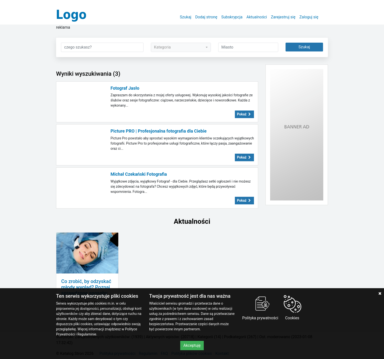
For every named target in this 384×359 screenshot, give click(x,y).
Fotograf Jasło (124, 88)
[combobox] (181, 47)
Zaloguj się (308, 17)
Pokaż (244, 114)
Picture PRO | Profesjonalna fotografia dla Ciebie (158, 131)
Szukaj (185, 17)
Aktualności (256, 17)
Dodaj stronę (206, 17)
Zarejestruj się (283, 17)
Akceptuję (192, 345)
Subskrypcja (232, 17)
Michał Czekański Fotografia (138, 174)
